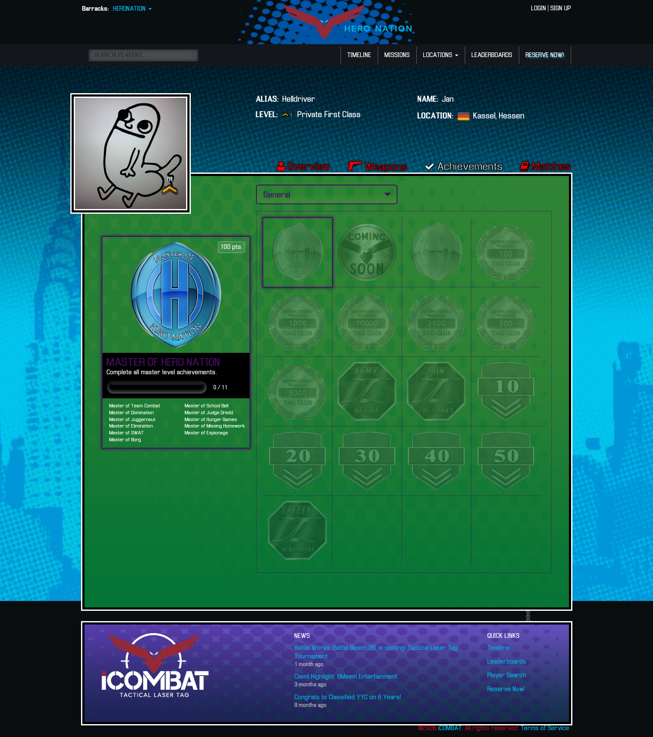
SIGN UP (561, 9)
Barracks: (95, 9)
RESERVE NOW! (545, 55)
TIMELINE (359, 55)
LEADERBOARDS (492, 55)
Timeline (498, 648)
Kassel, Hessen (499, 116)
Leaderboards (507, 662)
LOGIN (538, 9)
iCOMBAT (450, 728)
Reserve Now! (506, 689)
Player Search (507, 676)
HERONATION (132, 9)
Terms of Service (545, 728)
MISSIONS (397, 55)
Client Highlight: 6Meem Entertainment (346, 677)
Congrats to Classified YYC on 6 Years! (348, 698)
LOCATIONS (440, 55)
